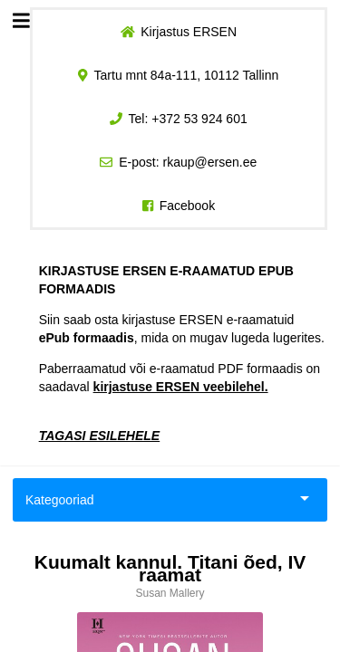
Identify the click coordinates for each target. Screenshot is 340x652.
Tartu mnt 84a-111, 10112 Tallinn (186, 75)
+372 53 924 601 (199, 118)
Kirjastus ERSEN (189, 31)
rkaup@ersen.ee (210, 162)
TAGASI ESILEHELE (99, 435)
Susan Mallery (169, 593)
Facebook (187, 205)
